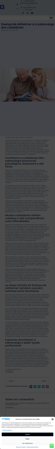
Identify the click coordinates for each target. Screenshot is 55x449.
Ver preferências (27, 444)
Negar (28, 439)
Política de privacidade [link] (32, 447)
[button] (52, 420)
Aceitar (27, 435)
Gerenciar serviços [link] (7, 430)
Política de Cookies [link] (21, 447)
